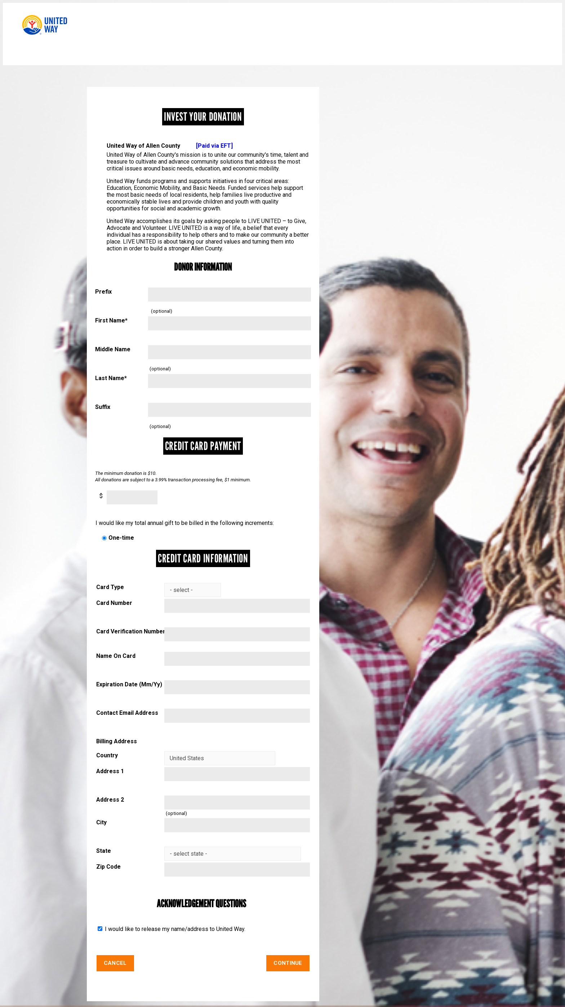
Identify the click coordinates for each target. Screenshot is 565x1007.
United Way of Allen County (170, 145)
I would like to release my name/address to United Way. (174, 929)
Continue (287, 963)
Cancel (115, 963)
